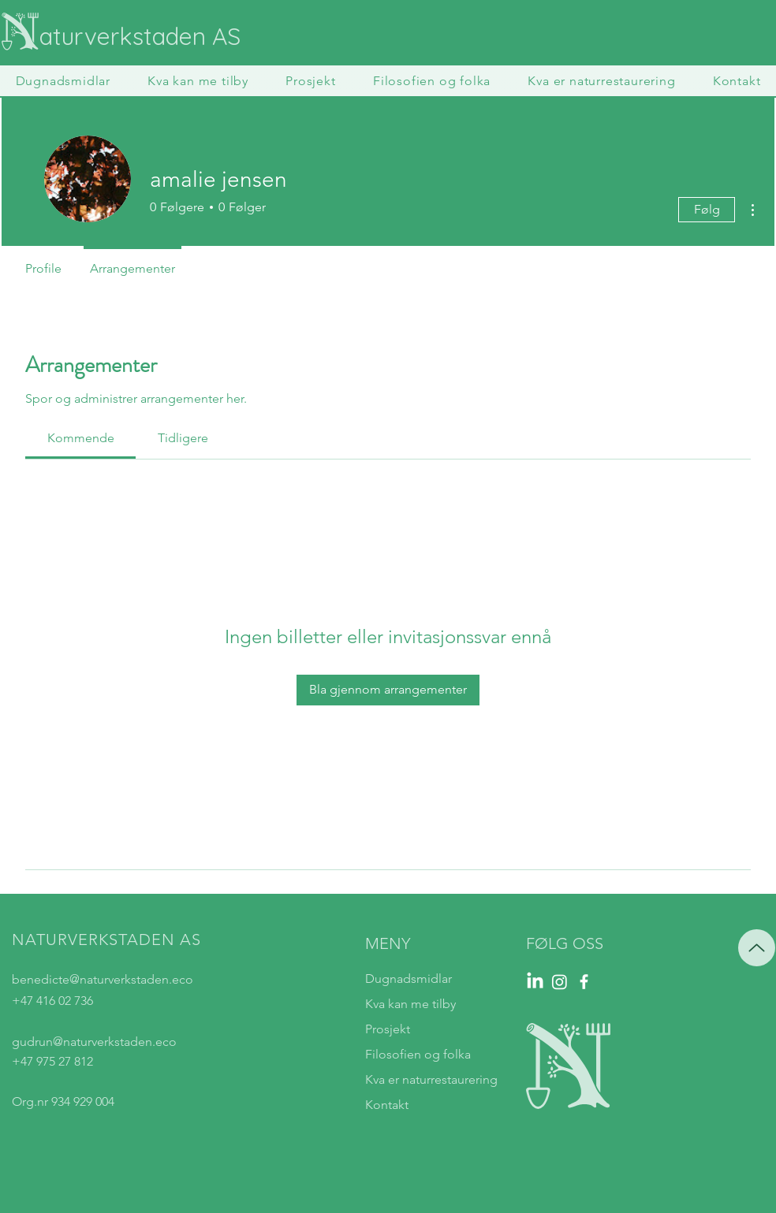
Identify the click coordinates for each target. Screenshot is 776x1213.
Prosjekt (387, 1028)
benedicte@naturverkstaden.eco (102, 979)
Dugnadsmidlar (408, 978)
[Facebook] (584, 982)
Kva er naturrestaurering (431, 1079)
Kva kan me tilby (410, 1003)
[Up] (756, 947)
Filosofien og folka (418, 1054)
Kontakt (387, 1104)
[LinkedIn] (535, 982)
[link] (80, 437)
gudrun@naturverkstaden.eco (94, 1041)
